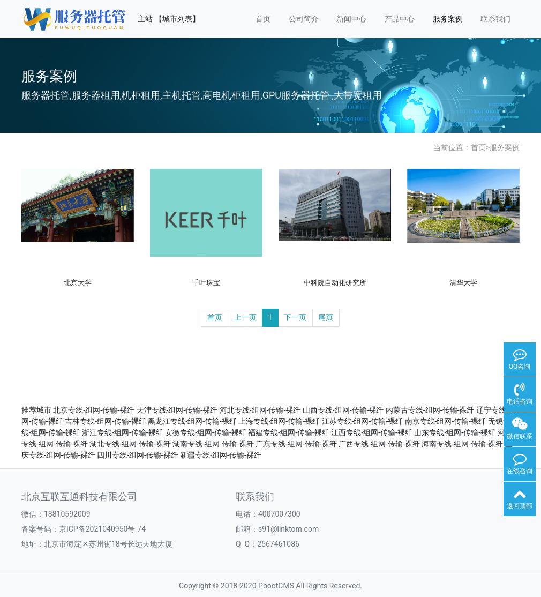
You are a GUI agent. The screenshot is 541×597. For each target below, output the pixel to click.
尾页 (325, 317)
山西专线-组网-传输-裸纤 (343, 410)
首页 (263, 18)
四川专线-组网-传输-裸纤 (137, 455)
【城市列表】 (177, 18)
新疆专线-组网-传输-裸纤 (220, 455)
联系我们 (495, 18)
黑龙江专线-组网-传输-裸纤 (192, 421)
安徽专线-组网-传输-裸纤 (205, 432)
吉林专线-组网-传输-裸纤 (105, 421)
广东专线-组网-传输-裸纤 (296, 443)
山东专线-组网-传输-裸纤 (454, 432)
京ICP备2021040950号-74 (102, 529)
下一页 (295, 317)
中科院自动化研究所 (335, 283)
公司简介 (304, 18)
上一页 (245, 317)
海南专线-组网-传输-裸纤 (462, 443)
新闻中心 (351, 18)
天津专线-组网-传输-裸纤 (177, 410)
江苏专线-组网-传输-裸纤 (362, 421)
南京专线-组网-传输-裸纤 (445, 421)
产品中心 (400, 18)
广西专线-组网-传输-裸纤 (379, 443)
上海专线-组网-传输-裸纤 (279, 421)
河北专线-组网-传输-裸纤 (260, 410)
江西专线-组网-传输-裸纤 (371, 432)
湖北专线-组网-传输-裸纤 (130, 443)
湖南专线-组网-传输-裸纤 (213, 443)
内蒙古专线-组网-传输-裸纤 (430, 410)
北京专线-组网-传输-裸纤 (93, 410)
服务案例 (448, 18)
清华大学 (463, 283)
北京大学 (78, 283)
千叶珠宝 (206, 283)
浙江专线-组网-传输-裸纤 (122, 432)
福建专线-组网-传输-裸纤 (288, 432)
